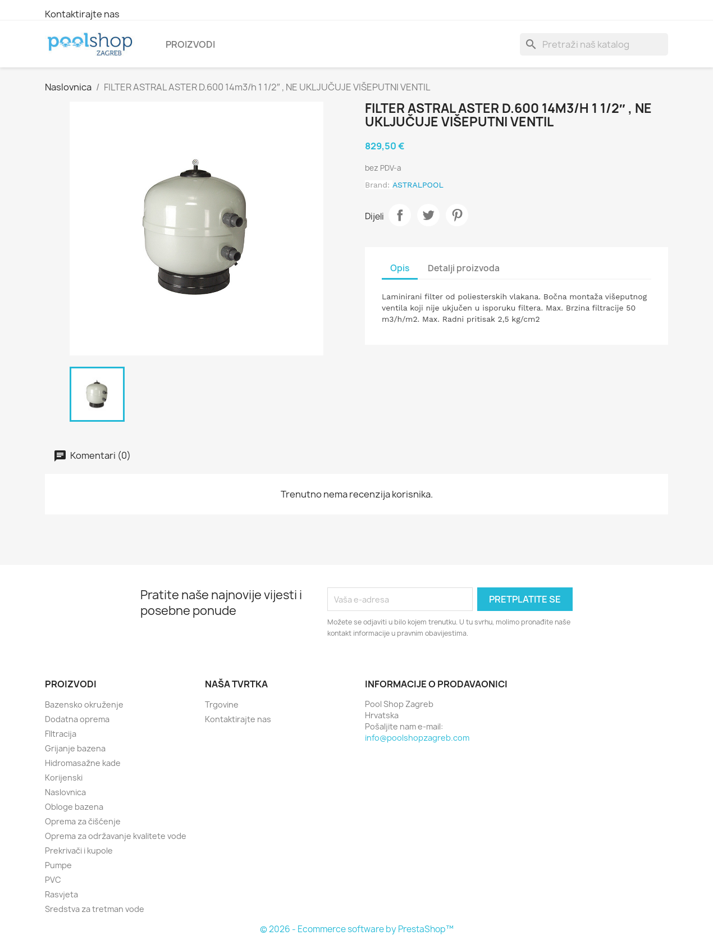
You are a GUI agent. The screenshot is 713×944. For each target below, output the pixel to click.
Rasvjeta (61, 894)
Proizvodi (190, 44)
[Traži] (594, 44)
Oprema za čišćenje (83, 821)
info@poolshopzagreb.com (417, 737)
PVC (53, 879)
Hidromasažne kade (83, 763)
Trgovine (222, 704)
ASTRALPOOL (418, 184)
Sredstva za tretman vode (94, 909)
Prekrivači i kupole (79, 850)
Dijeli (400, 215)
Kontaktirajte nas (82, 14)
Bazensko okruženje (84, 704)
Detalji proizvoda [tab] (464, 268)
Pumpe (58, 865)
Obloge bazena (74, 806)
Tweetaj (428, 215)
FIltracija (60, 733)
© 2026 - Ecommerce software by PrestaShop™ (357, 929)
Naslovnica (65, 792)
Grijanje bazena (75, 748)
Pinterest (457, 215)
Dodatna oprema (77, 719)
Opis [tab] (399, 268)
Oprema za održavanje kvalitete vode (115, 836)
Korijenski (64, 777)
